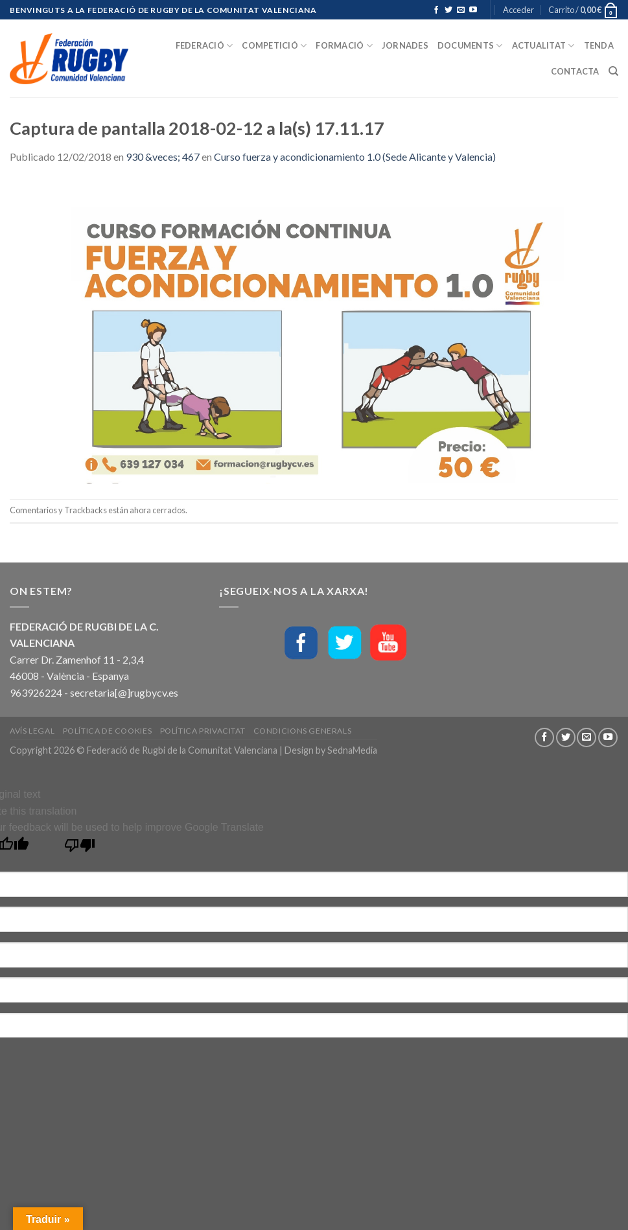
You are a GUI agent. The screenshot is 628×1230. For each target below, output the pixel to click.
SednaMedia (352, 750)
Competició (274, 46)
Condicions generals (302, 731)
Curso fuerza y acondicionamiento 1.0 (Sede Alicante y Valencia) (355, 156)
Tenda (599, 45)
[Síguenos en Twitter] (448, 10)
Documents (470, 46)
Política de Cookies (107, 731)
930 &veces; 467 (163, 156)
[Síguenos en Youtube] (473, 10)
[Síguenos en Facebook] (436, 10)
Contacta (575, 71)
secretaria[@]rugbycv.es (124, 692)
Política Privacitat (203, 731)
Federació (204, 46)
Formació (344, 46)
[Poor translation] (80, 848)
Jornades (405, 45)
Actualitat (543, 46)
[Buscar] (613, 71)
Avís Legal (32, 731)
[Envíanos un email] (461, 10)
